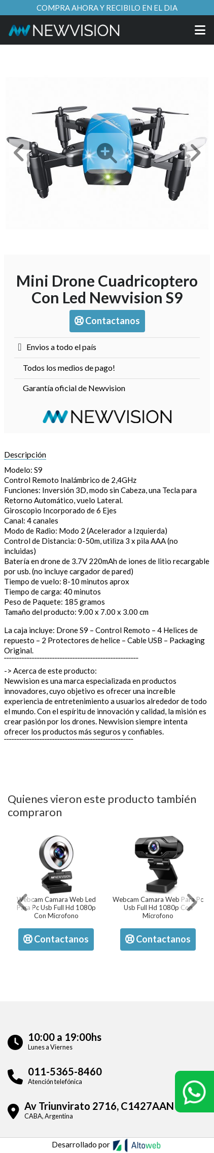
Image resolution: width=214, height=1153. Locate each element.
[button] (19, 153)
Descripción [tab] (25, 454)
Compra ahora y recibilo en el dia (107, 7)
